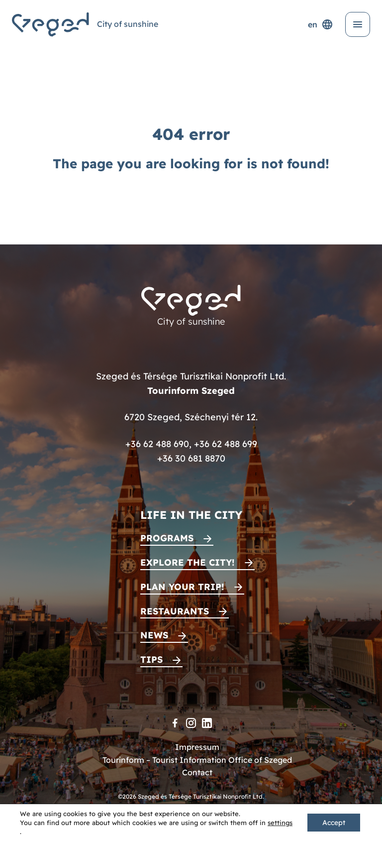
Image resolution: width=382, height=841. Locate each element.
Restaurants (174, 611)
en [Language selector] (320, 24)
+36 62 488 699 (225, 444)
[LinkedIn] (207, 723)
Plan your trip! (182, 587)
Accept (333, 822)
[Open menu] (357, 24)
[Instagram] (191, 723)
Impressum (197, 747)
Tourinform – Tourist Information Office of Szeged (197, 760)
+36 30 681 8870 (191, 458)
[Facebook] (175, 723)
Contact (197, 772)
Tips (151, 659)
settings (280, 823)
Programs (166, 538)
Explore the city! (187, 562)
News (154, 635)
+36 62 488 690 (157, 444)
